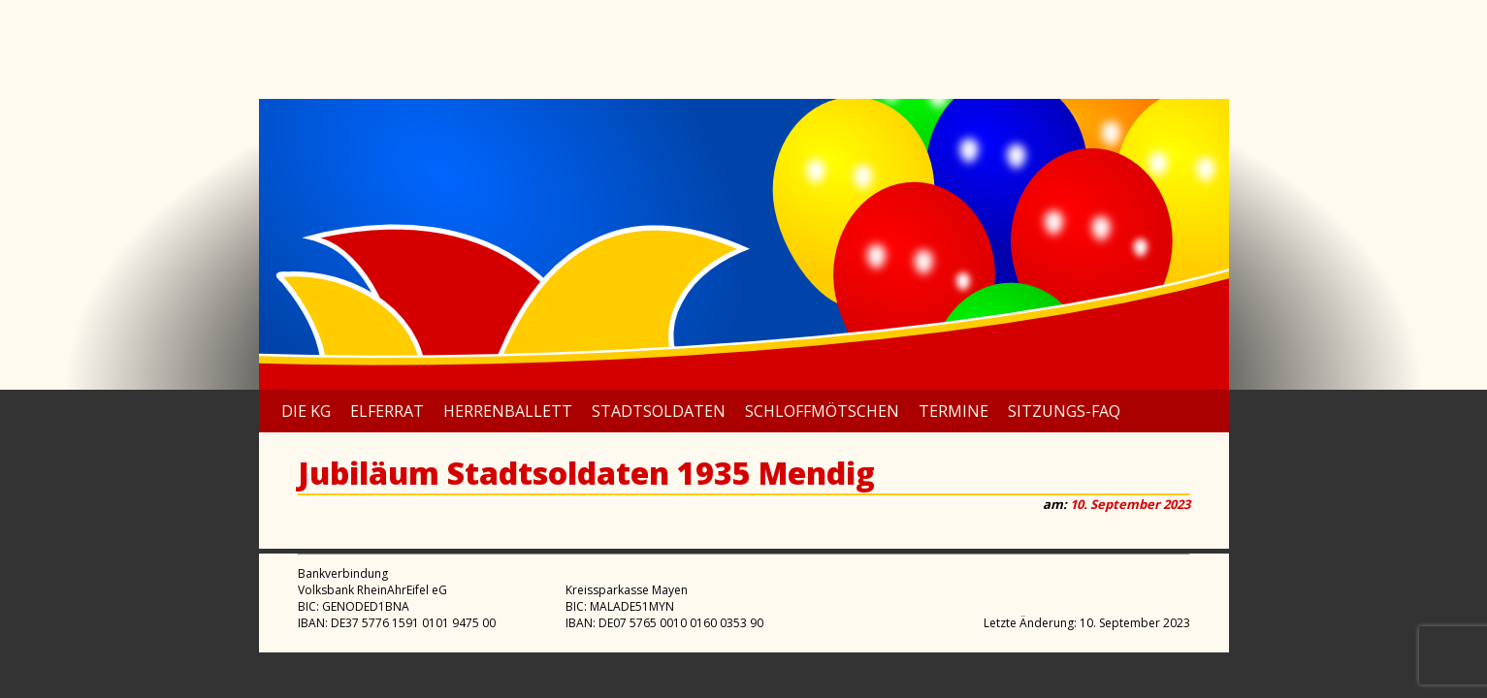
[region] (744, 244)
